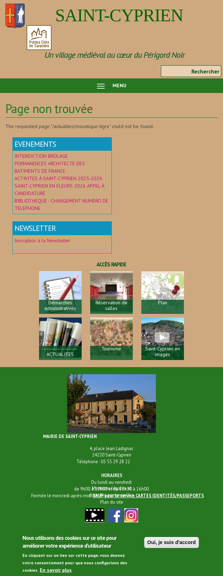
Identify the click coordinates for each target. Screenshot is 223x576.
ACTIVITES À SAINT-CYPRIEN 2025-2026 (58, 178)
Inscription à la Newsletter (43, 240)
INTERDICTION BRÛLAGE (41, 156)
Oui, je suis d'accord (171, 546)
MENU (111, 85)
